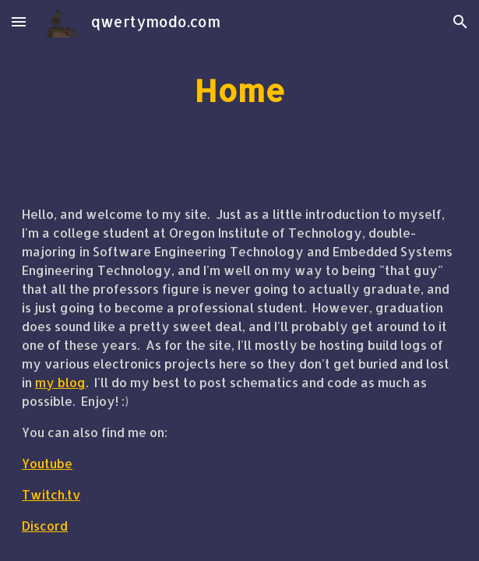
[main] (239, 90)
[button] (18, 21)
